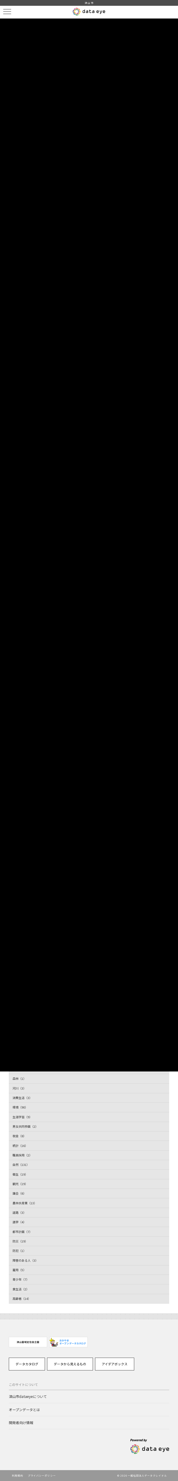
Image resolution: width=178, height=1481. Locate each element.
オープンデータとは (24, 1409)
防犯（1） (19, 1250)
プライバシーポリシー (42, 1475)
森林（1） (19, 1078)
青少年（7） (21, 1279)
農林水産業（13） (25, 1203)
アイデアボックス (114, 1364)
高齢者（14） (22, 1298)
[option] (28, 1342)
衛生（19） (20, 1174)
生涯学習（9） (22, 1117)
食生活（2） (21, 1289)
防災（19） (20, 1241)
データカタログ (27, 1364)
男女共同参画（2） (25, 1126)
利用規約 (17, 1475)
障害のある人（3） (25, 1260)
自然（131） (21, 1164)
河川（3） (19, 1088)
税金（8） (19, 1136)
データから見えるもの (70, 1364)
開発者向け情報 (21, 1422)
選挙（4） (19, 1222)
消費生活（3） (22, 1098)
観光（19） (20, 1184)
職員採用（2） (22, 1155)
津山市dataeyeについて (28, 1396)
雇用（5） (19, 1270)
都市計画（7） (22, 1232)
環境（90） (20, 1107)
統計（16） (20, 1145)
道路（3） (19, 1212)
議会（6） (19, 1193)
